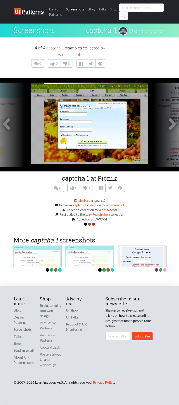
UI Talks (72, 317)
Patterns (55, 11)
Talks (102, 9)
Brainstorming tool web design (50, 310)
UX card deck (50, 347)
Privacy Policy (103, 382)
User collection (147, 30)
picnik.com (85, 200)
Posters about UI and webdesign (50, 359)
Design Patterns (20, 319)
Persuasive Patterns (48, 325)
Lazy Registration (97, 214)
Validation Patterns (47, 337)
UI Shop (72, 310)
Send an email (24, 350)
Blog (91, 9)
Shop (113, 9)
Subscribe (142, 336)
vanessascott (70, 54)
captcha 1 (101, 29)
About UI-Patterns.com (24, 359)
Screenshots (75, 9)
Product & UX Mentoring (76, 326)
